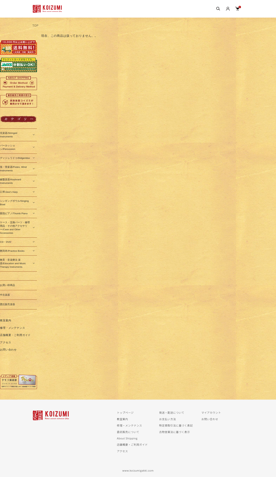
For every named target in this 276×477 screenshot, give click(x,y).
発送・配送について (171, 412)
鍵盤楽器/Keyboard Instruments (10, 181)
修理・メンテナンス (12, 327)
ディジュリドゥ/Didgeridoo (15, 158)
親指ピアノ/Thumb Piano (14, 213)
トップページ (125, 412)
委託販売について (128, 432)
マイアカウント (211, 412)
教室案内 (5, 320)
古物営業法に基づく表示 (174, 432)
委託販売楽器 (7, 304)
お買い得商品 (7, 285)
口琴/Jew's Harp (9, 192)
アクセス (5, 342)
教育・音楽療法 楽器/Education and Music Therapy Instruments (13, 263)
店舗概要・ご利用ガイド (15, 334)
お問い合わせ (8, 349)
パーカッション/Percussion (7, 147)
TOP (35, 25)
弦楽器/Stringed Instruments (8, 135)
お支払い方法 (167, 419)
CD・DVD (5, 242)
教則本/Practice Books (12, 251)
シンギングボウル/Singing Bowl (14, 203)
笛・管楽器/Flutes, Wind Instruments (13, 169)
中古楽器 (5, 295)
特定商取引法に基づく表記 (176, 425)
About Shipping (127, 438)
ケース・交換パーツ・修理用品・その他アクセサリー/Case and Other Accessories (15, 227)
